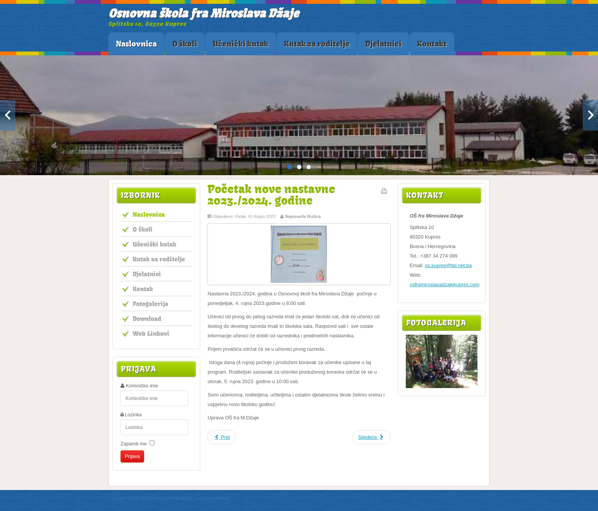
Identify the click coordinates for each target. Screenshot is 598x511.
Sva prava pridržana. (212, 498)
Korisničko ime (142, 385)
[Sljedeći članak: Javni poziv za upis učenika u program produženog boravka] (371, 437)
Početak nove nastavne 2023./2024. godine (271, 194)
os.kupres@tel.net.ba (448, 265)
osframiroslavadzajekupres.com (444, 284)
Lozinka (133, 415)
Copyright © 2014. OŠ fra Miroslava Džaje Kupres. (151, 498)
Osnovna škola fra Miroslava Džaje (203, 13)
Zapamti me (134, 444)
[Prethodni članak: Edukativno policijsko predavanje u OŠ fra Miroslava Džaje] (221, 437)
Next (590, 115)
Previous (7, 115)
